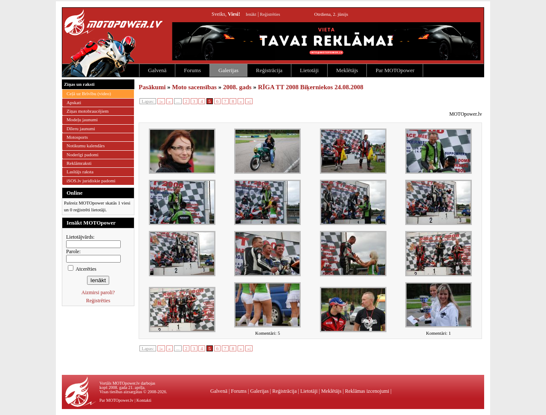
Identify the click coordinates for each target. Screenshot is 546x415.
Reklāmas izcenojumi (367, 391)
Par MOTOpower (394, 70)
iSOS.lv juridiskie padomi (91, 180)
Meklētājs (347, 70)
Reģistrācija (269, 70)
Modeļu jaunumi (82, 119)
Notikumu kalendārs (86, 145)
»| (249, 101)
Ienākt (251, 14)
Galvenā (157, 70)
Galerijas (228, 70)
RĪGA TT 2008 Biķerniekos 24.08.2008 (310, 87)
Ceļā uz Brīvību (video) (89, 93)
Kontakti (143, 400)
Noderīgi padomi (83, 154)
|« (161, 101)
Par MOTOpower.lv (116, 400)
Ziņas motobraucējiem (88, 111)
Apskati (74, 102)
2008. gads (237, 87)
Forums (192, 70)
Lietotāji (309, 70)
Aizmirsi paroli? (98, 292)
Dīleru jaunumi (81, 128)
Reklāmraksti (79, 163)
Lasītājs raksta (80, 171)
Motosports (77, 137)
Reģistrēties (270, 14)
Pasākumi (152, 87)
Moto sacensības (194, 87)
